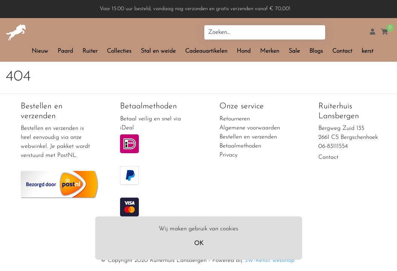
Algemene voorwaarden (249, 128)
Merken (269, 51)
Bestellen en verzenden (248, 137)
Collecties (119, 51)
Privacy (228, 155)
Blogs (316, 51)
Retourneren (234, 119)
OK (198, 244)
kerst (367, 51)
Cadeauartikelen (206, 51)
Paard (65, 51)
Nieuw (40, 51)
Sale (294, 51)
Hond (244, 51)
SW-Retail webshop (269, 260)
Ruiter (89, 51)
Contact (342, 51)
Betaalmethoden (240, 146)
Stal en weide (158, 51)
